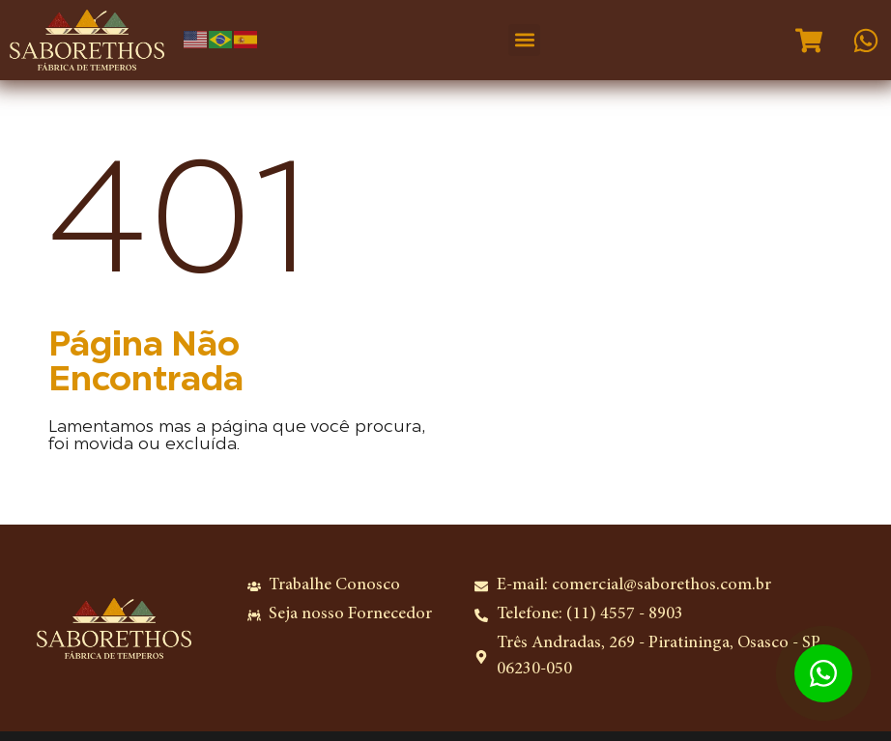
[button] (524, 40)
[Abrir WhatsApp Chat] (823, 673)
